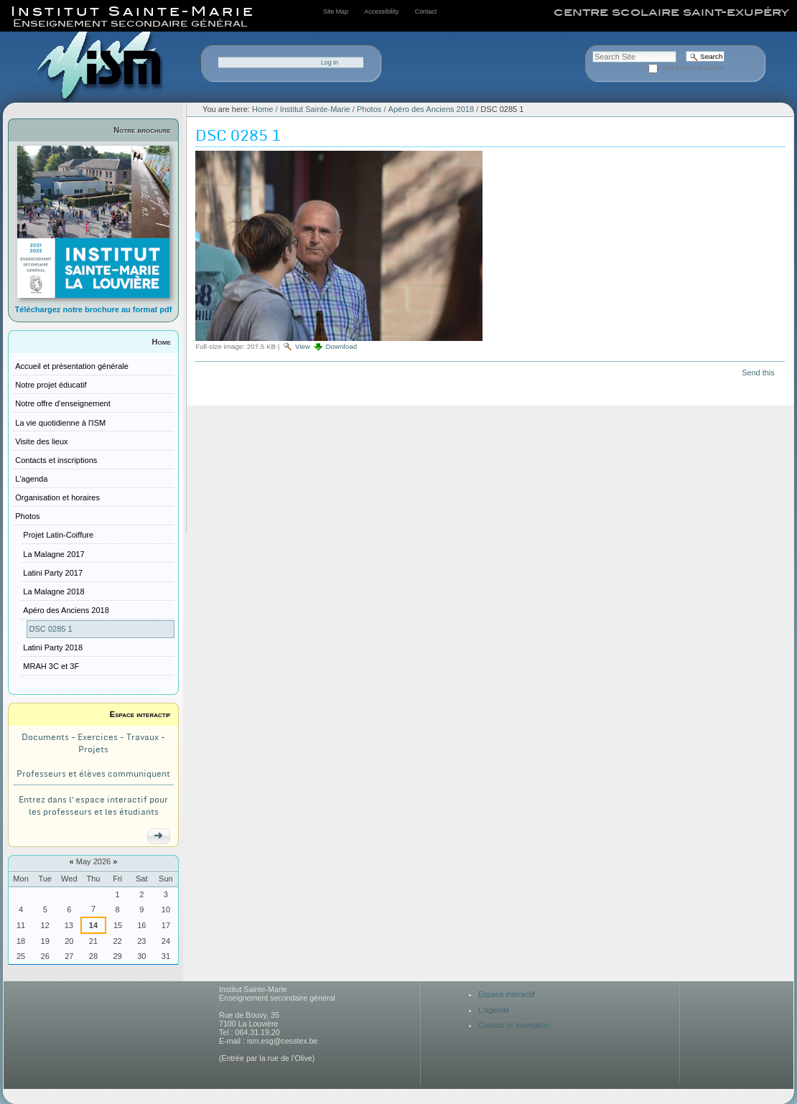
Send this (758, 372)
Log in (329, 62)
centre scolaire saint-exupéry (671, 12)
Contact (426, 11)
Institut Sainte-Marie (315, 109)
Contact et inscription (514, 1025)
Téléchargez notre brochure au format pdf (93, 309)
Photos (369, 109)
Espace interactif (140, 714)
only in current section (693, 68)
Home (161, 341)
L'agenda (494, 1010)
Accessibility (381, 11)
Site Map (335, 11)
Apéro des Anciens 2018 (431, 109)
